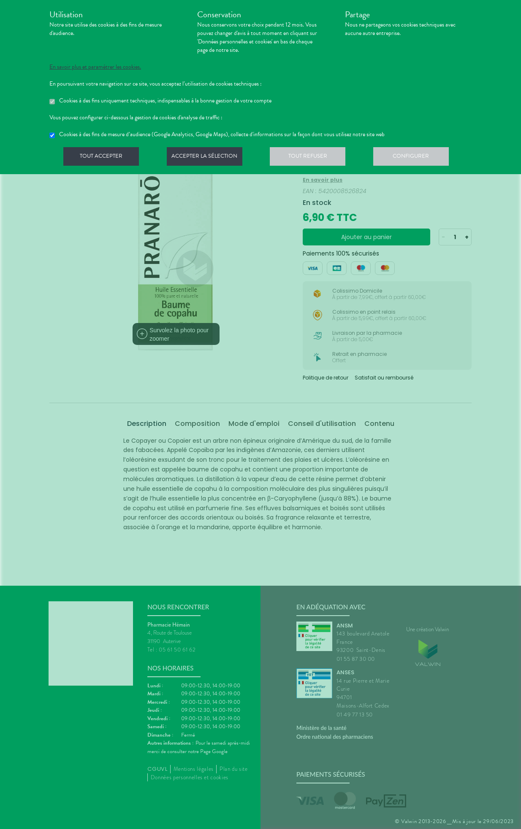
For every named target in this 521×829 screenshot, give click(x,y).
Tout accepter (102, 158)
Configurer (419, 158)
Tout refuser (313, 158)
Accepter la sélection (208, 158)
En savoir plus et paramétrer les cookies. (95, 67)
